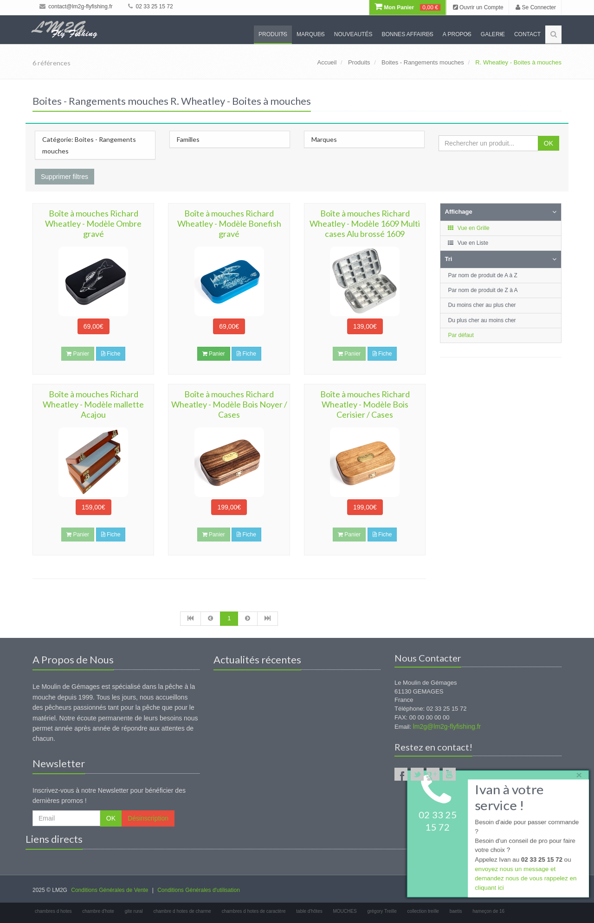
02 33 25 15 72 (150, 6)
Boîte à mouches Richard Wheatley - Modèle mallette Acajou (93, 404)
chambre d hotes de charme (182, 911)
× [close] (577, 773)
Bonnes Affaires (407, 34)
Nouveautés (353, 34)
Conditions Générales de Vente (109, 890)
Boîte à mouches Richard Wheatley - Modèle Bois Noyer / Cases (229, 404)
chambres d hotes (53, 911)
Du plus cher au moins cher (482, 320)
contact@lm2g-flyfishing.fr (76, 6)
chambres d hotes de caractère (254, 911)
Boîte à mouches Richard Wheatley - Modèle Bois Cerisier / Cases (365, 404)
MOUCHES (345, 911)
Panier (213, 353)
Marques (311, 34)
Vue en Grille (468, 228)
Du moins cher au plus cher (482, 305)
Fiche (111, 353)
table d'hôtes (309, 911)
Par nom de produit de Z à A (483, 290)
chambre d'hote (98, 911)
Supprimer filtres (64, 176)
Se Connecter (536, 7)
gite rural (134, 911)
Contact (527, 34)
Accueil (326, 62)
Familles (188, 139)
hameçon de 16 (488, 911)
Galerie (493, 34)
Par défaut (461, 335)
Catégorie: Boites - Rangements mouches (89, 145)
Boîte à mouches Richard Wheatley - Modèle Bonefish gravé (229, 223)
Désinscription (148, 818)
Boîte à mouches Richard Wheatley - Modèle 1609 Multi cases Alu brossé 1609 (365, 223)
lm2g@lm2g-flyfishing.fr (447, 726)
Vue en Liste (468, 243)
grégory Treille (381, 911)
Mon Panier (407, 7)
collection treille (423, 911)
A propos (457, 34)
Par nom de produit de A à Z (482, 275)
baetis (456, 911)
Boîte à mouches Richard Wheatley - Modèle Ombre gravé (93, 223)
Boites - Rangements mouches (422, 62)
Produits (272, 34)
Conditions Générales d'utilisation (198, 890)
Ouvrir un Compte (478, 7)
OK (548, 143)
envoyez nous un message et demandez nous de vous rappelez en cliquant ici (525, 879)
